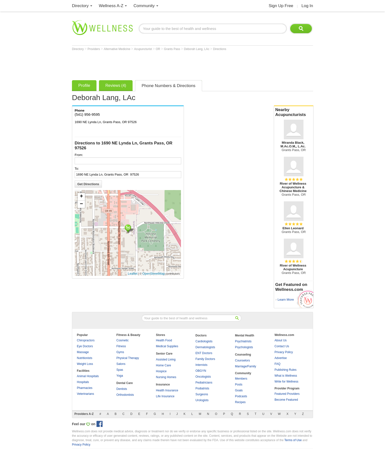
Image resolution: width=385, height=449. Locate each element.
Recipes (240, 402)
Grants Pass (172, 49)
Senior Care (164, 353)
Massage (83, 352)
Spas (119, 370)
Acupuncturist (143, 49)
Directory (80, 5)
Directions (219, 49)
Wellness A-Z (111, 5)
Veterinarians (85, 394)
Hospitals (83, 382)
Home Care (163, 365)
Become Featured (286, 399)
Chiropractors (86, 340)
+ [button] (81, 196)
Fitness (121, 346)
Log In (307, 5)
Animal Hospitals (88, 376)
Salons (120, 364)
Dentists (121, 389)
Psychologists (244, 347)
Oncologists (203, 376)
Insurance (163, 384)
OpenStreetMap (153, 273)
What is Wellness (286, 375)
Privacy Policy (284, 352)
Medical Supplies (167, 346)
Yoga (119, 375)
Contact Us (282, 346)
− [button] (81, 204)
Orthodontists (125, 395)
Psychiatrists (243, 341)
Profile (84, 85)
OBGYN (200, 370)
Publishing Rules (285, 370)
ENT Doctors (203, 353)
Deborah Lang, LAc (197, 49)
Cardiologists (203, 341)
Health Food (164, 340)
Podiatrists (202, 388)
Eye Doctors (85, 346)
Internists (201, 365)
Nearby (293, 112)
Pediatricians (203, 382)
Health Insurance (167, 390)
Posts (238, 384)
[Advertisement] (161, 64)
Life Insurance (165, 396)
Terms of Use (293, 440)
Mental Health (244, 335)
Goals (239, 390)
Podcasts (241, 396)
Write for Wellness (286, 381)
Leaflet (133, 273)
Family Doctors (205, 359)
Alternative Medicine (117, 49)
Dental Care (124, 383)
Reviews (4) (115, 85)
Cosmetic (122, 340)
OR (158, 49)
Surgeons (201, 394)
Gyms (120, 352)
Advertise (281, 358)
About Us (281, 340)
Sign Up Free (281, 5)
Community (144, 5)
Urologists (201, 400)
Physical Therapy (127, 358)
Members (241, 378)
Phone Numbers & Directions (168, 85)
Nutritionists (84, 358)
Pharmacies (84, 388)
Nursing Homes (166, 377)
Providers (94, 49)
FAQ (277, 364)
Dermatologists (205, 347)
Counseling (243, 354)
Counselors (242, 360)
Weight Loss (85, 364)
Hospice (161, 371)
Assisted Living (166, 359)
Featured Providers (287, 394)
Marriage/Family (245, 366)
